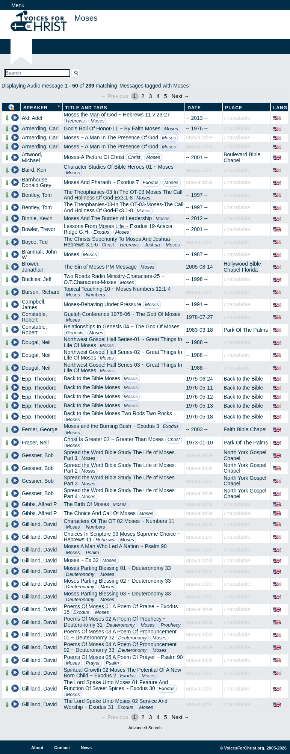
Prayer (93, 663)
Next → (180, 96)
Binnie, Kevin (37, 218)
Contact (62, 747)
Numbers (95, 295)
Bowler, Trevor (38, 229)
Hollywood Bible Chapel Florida (242, 266)
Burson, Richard (40, 292)
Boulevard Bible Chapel (242, 157)
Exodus (151, 182)
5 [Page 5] (165, 96)
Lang (280, 107)
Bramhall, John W (39, 254)
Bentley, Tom (37, 195)
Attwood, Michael (32, 157)
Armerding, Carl (40, 128)
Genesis (74, 332)
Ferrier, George (39, 429)
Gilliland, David (39, 524)
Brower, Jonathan (33, 266)
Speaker (35, 107)
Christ (134, 157)
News (86, 747)
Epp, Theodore (39, 379)
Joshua (152, 245)
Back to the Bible (243, 379)
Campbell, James (33, 304)
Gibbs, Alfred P (39, 504)
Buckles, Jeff (36, 279)
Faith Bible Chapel (245, 429)
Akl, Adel (32, 118)
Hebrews (75, 121)
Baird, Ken (34, 170)
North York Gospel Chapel (245, 455)
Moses (97, 121)
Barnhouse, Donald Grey (36, 182)
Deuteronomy (80, 574)
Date (194, 107)
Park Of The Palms (246, 330)
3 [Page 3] (150, 96)
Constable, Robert (34, 317)
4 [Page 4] (158, 96)
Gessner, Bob (38, 455)
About (37, 747)
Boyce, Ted (35, 242)
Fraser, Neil (35, 443)
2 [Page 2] (143, 96)
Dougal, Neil (36, 342)
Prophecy (170, 625)
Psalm (92, 552)
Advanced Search (145, 727)
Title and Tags (86, 107)
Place (233, 107)
